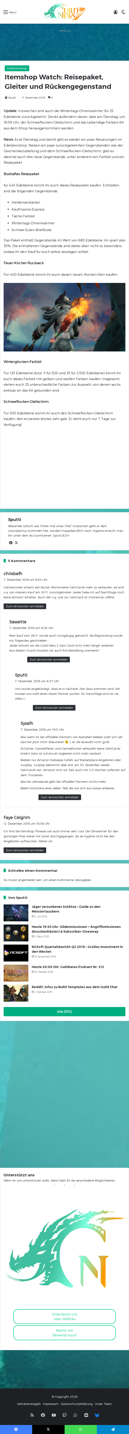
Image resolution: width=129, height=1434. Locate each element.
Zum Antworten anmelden (25, 606)
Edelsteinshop (17, 68)
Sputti (12, 97)
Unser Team (103, 1404)
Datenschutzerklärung (77, 1404)
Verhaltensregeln (29, 1404)
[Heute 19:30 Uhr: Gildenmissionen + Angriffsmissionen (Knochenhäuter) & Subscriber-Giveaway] (16, 933)
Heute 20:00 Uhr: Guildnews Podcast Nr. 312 (68, 967)
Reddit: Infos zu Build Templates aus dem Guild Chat (75, 987)
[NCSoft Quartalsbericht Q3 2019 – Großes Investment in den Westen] (16, 953)
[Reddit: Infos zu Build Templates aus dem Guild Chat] (16, 993)
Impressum (51, 1404)
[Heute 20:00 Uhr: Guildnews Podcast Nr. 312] (16, 973)
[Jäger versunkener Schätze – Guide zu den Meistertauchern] (16, 912)
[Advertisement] (64, 45)
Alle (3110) (64, 1012)
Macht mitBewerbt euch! (64, 1332)
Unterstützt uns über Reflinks (64, 1316)
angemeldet (26, 880)
